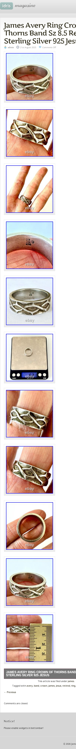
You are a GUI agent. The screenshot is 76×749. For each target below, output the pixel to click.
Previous (10, 692)
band (36, 686)
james (71, 681)
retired (66, 686)
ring (73, 686)
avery (30, 686)
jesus (58, 686)
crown (43, 686)
